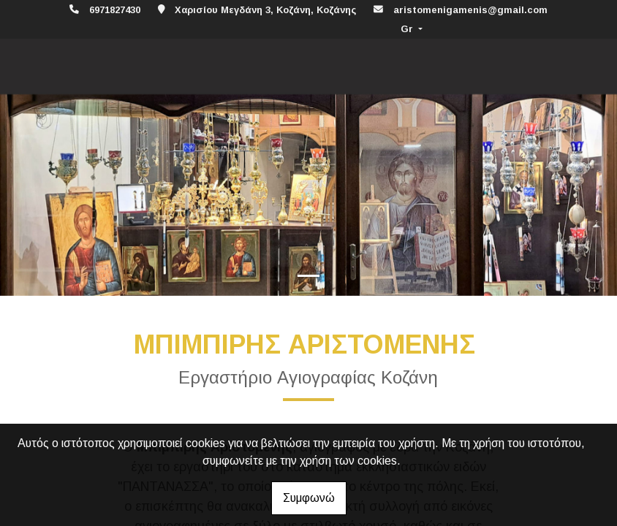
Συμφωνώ (309, 498)
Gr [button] (408, 28)
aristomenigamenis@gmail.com (470, 9)
